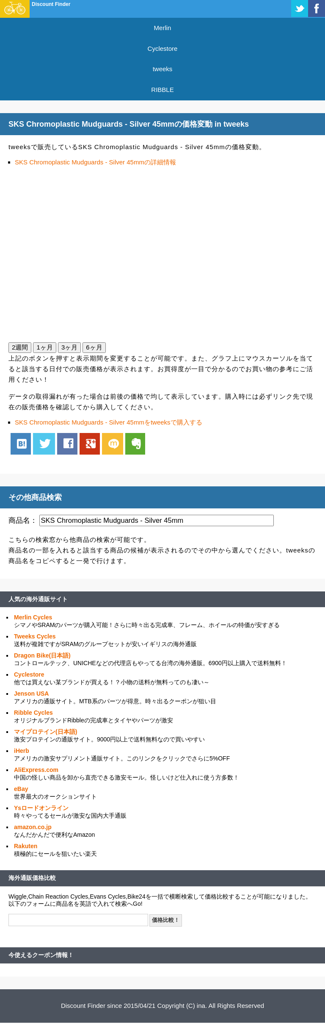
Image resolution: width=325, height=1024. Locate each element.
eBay (21, 788)
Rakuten (25, 846)
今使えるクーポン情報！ (41, 955)
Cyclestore (163, 48)
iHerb (21, 750)
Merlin (162, 27)
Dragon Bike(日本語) (42, 655)
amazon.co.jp (33, 827)
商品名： (22, 520)
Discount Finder (51, 4)
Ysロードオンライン (41, 808)
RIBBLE (162, 89)
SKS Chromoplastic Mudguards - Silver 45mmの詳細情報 (95, 162)
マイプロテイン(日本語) (45, 731)
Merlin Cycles (33, 617)
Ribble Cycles (33, 712)
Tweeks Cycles (35, 636)
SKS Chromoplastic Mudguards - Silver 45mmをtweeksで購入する (108, 422)
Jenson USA (31, 693)
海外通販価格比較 (32, 877)
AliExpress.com (36, 769)
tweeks (163, 68)
